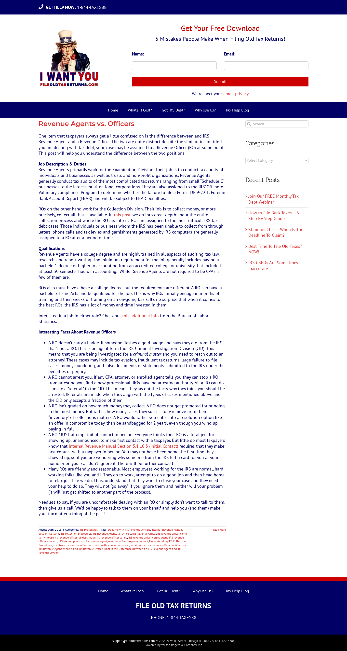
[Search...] (276, 123)
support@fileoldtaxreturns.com (133, 641)
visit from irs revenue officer (70, 545)
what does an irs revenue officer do (152, 545)
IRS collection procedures (75, 533)
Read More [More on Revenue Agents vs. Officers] (219, 529)
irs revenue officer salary (112, 537)
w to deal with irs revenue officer (109, 545)
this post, (122, 215)
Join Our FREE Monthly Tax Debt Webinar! (273, 199)
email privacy (236, 94)
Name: (138, 54)
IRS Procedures (89, 529)
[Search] (249, 123)
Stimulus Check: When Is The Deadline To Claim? (275, 232)
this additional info (141, 316)
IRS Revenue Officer (144, 533)
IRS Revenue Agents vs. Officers (112, 533)
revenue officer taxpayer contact (128, 541)
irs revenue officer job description (75, 537)
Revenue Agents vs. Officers (86, 124)
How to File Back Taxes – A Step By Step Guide (273, 215)
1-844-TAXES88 (77, 7)
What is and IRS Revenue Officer (82, 549)
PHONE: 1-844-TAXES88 (173, 617)
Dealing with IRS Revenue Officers (129, 529)
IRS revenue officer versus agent (148, 537)
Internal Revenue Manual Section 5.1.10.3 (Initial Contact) (124, 446)
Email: (229, 54)
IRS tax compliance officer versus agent (83, 541)
